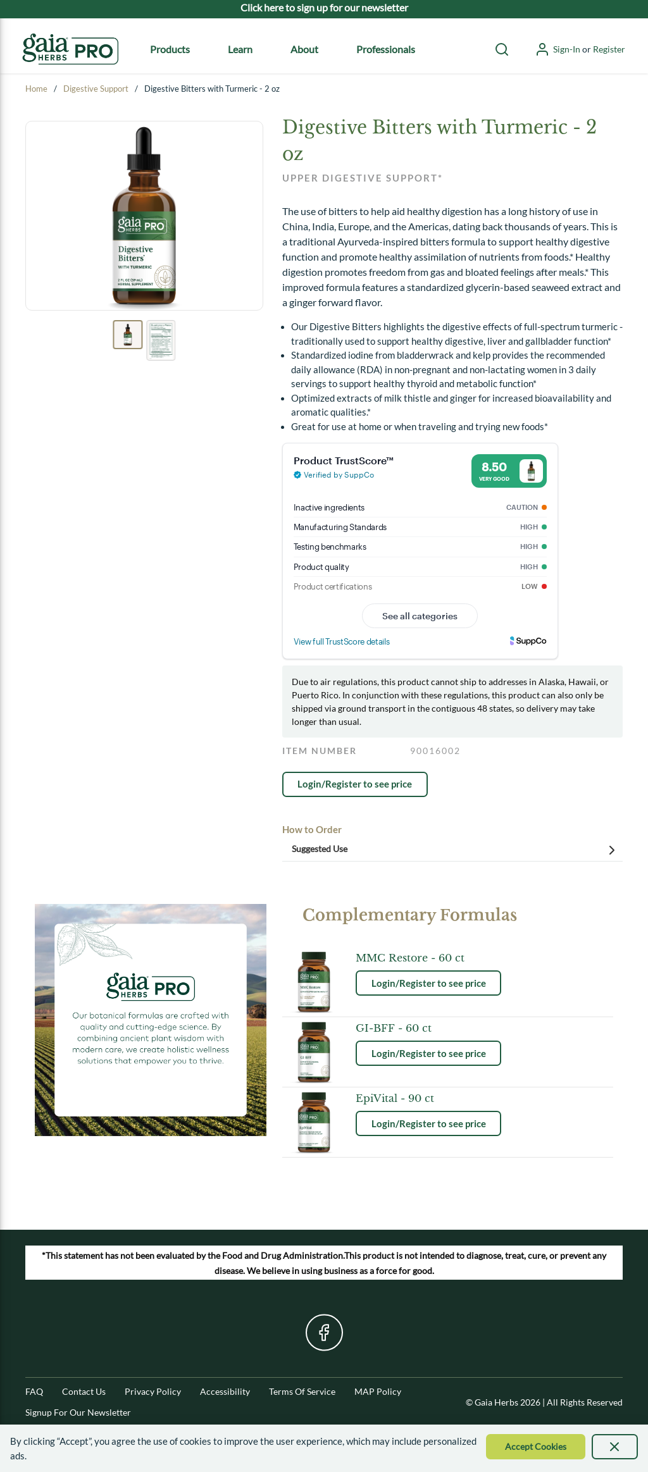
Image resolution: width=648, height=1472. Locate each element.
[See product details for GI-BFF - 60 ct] (428, 1028)
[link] (355, 784)
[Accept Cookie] (535, 1446)
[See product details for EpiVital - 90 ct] (428, 1098)
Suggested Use (456, 850)
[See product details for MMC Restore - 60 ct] (428, 957)
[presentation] (615, 1446)
